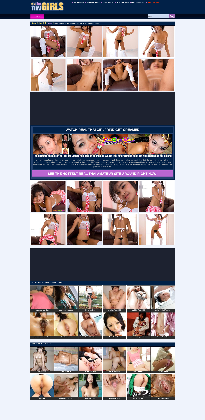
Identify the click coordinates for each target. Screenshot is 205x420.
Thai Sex (42, 386)
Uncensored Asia (114, 386)
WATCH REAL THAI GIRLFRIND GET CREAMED (102, 130)
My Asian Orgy (90, 298)
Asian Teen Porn (114, 325)
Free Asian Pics (66, 325)
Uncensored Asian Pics (42, 325)
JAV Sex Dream (163, 359)
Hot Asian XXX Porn (66, 386)
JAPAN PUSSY (79, 2)
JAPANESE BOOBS (93, 2)
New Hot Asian (66, 359)
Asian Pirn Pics (90, 325)
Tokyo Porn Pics (139, 386)
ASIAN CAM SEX (153, 2)
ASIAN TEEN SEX (108, 2)
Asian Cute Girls (90, 359)
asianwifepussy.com (66, 298)
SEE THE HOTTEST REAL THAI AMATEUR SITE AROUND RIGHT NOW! (103, 173)
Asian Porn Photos (163, 386)
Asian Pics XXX (90, 386)
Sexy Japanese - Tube (42, 298)
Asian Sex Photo (139, 359)
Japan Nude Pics (163, 325)
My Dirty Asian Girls (139, 298)
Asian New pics (114, 359)
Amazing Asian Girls (114, 298)
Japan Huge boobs (139, 325)
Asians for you (42, 359)
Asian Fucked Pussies (163, 298)
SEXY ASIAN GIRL (137, 2)
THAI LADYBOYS (123, 2)
